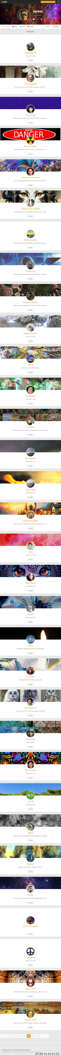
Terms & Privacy (6, 1046)
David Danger (30, 146)
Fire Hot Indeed (30, 921)
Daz (30, 549)
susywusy (30, 735)
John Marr (30, 487)
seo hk (30, 797)
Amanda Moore (30, 301)
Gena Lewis (30, 1014)
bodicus (30, 673)
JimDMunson (30, 53)
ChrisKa (30, 425)
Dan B (30, 363)
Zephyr (30, 859)
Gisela (30, 611)
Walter (30, 890)
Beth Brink (30, 580)
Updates (31, 1046)
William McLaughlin (30, 208)
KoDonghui (30, 456)
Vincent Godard (30, 518)
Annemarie (30, 394)
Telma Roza (30, 766)
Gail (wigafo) (30, 83)
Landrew (30, 952)
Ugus (30, 828)
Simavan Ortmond (30, 177)
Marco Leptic (30, 239)
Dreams (6, 26)
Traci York (30, 115)
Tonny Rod (30, 983)
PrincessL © (30, 704)
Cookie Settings (17, 1046)
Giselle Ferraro (30, 332)
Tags (25, 1046)
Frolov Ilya (30, 270)
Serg (30, 642)
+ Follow (55, 26)
